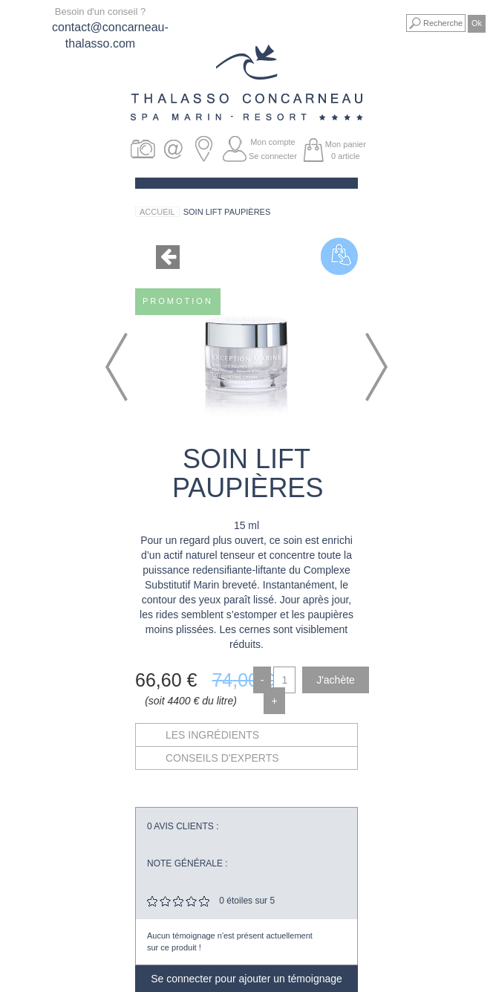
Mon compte (273, 141)
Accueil (157, 211)
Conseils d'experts (222, 758)
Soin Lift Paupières (227, 211)
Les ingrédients (212, 735)
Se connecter (273, 156)
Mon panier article (345, 150)
